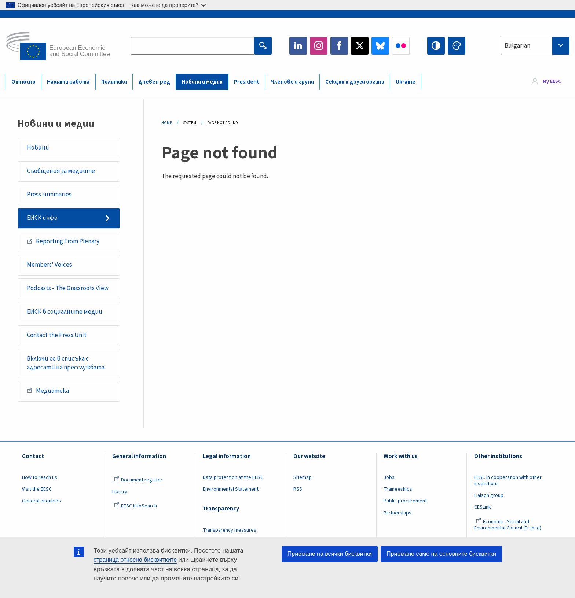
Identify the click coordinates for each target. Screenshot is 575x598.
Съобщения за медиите (61, 171)
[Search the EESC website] (192, 46)
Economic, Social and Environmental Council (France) (508, 525)
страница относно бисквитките (135, 560)
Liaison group (488, 495)
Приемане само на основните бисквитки (441, 554)
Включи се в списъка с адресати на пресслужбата (66, 363)
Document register (138, 480)
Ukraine (405, 82)
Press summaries (49, 194)
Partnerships (397, 513)
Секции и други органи (354, 82)
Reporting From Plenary (63, 241)
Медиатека (48, 390)
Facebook (339, 46)
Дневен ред (154, 82)
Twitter (360, 46)
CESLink (482, 507)
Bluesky (380, 46)
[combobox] (535, 46)
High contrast (436, 46)
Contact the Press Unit (57, 335)
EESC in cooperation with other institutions (508, 480)
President (246, 82)
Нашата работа (68, 82)
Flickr (401, 46)
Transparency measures (229, 530)
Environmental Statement (231, 489)
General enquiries (41, 501)
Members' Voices (49, 265)
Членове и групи (292, 82)
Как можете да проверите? (168, 5)
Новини (38, 147)
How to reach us (39, 477)
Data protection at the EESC (233, 477)
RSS (297, 489)
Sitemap (302, 477)
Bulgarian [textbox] (517, 45)
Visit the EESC (37, 489)
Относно (23, 82)
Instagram (318, 46)
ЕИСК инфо (42, 218)
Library (119, 491)
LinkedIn (298, 46)
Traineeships (398, 489)
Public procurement (405, 501)
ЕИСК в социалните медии (64, 311)
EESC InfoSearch (135, 506)
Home (166, 123)
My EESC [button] (552, 81)
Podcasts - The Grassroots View (68, 288)
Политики (114, 82)
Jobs (389, 477)
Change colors (456, 46)
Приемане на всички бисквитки (330, 554)
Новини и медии (202, 82)
